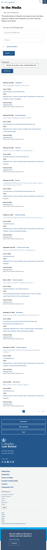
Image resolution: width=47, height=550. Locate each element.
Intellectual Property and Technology (26, 321)
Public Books (16, 382)
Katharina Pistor (7, 96)
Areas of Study (7, 478)
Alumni (3, 516)
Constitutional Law (8, 124)
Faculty (3, 498)
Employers (4, 502)
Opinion (15, 129)
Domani (17, 180)
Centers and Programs (9, 131)
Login (4, 507)
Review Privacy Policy (14, 539)
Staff (3, 500)
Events (3, 514)
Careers (4, 484)
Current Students (6, 496)
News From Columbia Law (11, 13)
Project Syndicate (20, 115)
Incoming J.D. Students (7, 494)
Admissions (6, 471)
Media (3, 504)
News (3, 512)
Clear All (7, 71)
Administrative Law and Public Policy (14, 92)
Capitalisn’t (18, 83)
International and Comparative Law (25, 124)
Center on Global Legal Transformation (24, 96)
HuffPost (18, 148)
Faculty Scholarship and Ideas (17, 231)
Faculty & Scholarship (10, 481)
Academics (5, 474)
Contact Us (5, 459)
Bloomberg (19, 312)
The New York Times (23, 247)
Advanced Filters (12, 46)
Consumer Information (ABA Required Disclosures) (14, 523)
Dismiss (14, 543)
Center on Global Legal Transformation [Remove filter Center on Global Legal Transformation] (21, 65)
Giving (3, 518)
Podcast (11, 99)
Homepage (18, 99)
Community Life (7, 487)
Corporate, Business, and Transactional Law (16, 157)
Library (3, 522)
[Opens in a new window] (2, 462)
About (3, 520)
